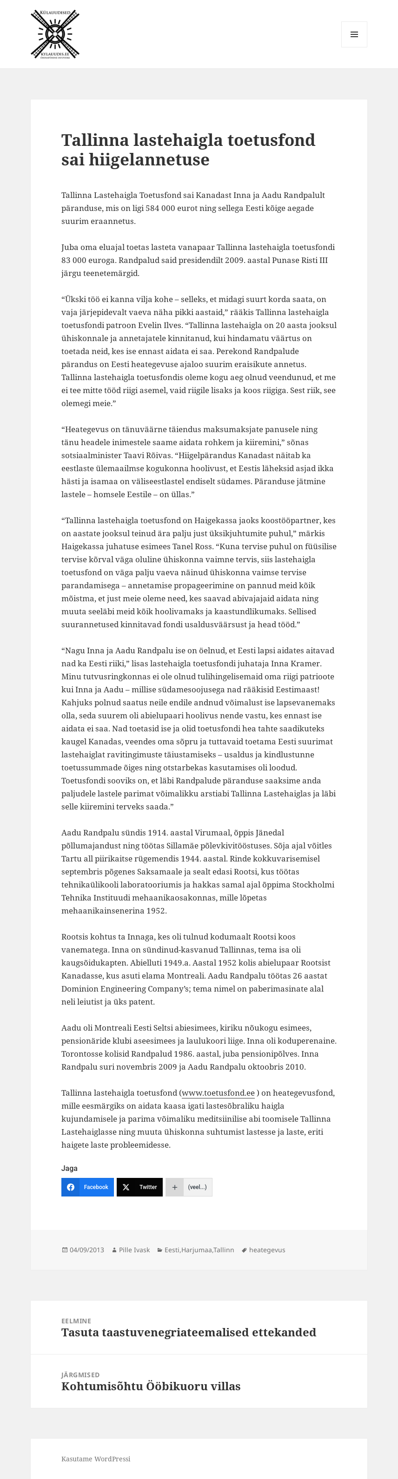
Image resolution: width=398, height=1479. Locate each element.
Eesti (172, 1249)
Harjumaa (196, 1249)
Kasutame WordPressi (95, 1458)
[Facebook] (87, 1187)
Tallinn (223, 1249)
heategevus (267, 1249)
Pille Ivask (134, 1249)
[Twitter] (140, 1187)
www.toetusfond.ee (218, 1092)
